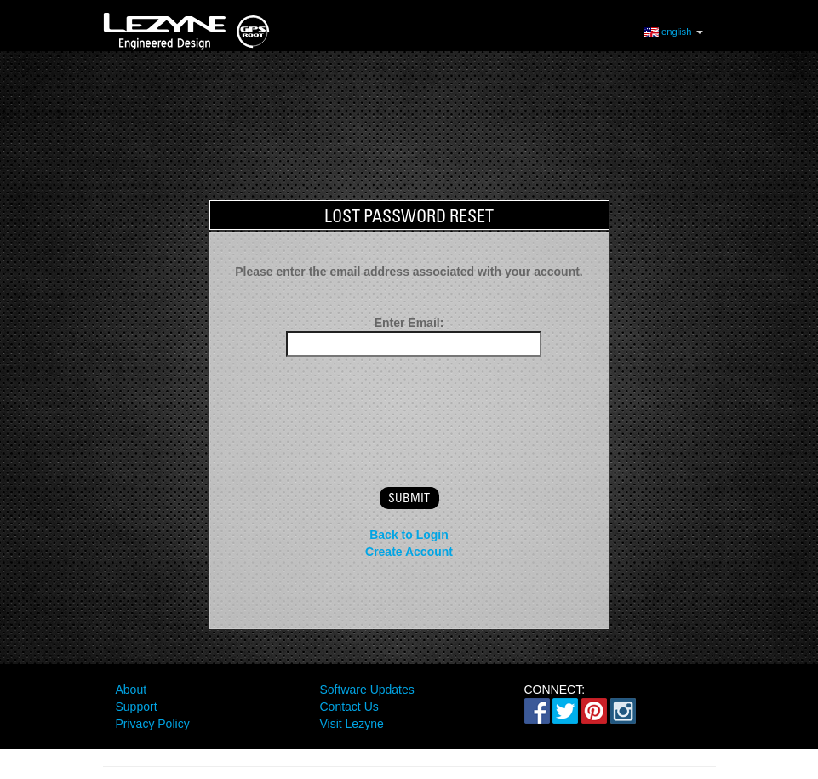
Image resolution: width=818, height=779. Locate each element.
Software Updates (367, 689)
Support (136, 706)
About (131, 689)
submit (409, 498)
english (673, 31)
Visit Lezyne (352, 723)
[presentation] (409, 407)
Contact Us (349, 706)
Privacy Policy (153, 723)
